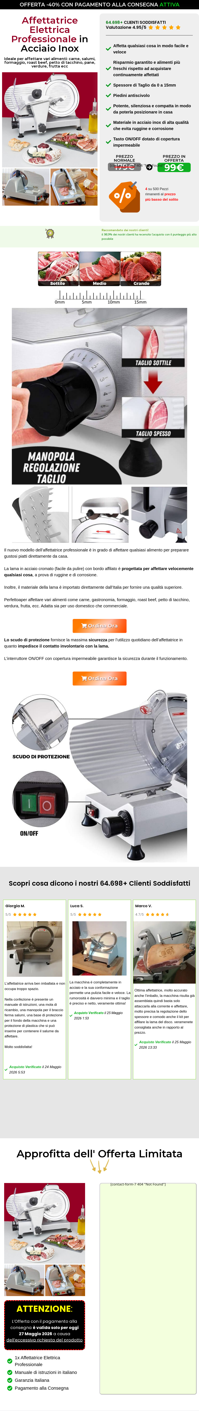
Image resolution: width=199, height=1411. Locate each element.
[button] (99, 626)
